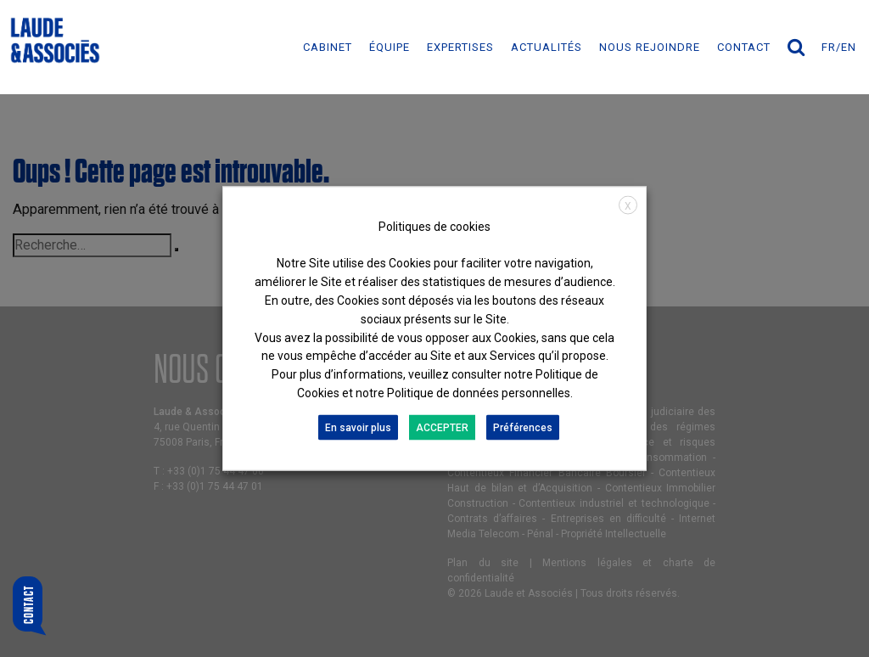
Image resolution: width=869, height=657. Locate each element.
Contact (744, 47)
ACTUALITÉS (546, 47)
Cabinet (327, 47)
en (848, 47)
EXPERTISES (460, 47)
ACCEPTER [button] (442, 427)
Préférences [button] (522, 427)
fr (828, 47)
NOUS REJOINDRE (649, 47)
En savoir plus (358, 427)
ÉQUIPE (389, 47)
